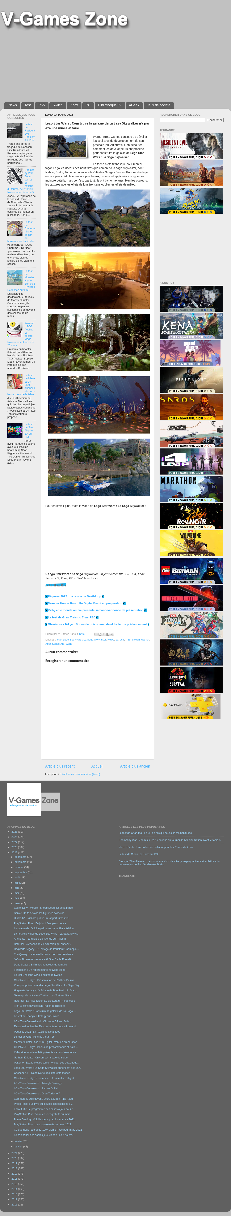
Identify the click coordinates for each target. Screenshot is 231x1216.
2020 (14, 1158)
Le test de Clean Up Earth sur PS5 (139, 854)
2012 (14, 1199)
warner (145, 639)
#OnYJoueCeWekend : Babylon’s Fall (36, 1088)
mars (18, 903)
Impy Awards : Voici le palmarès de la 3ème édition (44, 928)
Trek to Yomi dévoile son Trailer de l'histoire (39, 1005)
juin (17, 887)
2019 (14, 1163)
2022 (14, 852)
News (12, 105)
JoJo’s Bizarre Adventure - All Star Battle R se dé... (43, 959)
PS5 (41, 105)
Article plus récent (60, 766)
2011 (14, 1204)
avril (17, 898)
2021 (14, 1153)
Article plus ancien (135, 766)
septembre (21, 872)
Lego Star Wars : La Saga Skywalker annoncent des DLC (47, 1067)
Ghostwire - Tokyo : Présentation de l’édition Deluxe (44, 980)
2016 (14, 1178)
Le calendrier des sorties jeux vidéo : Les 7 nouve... (44, 1135)
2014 (14, 1189)
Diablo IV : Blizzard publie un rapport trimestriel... (42, 918)
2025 (14, 836)
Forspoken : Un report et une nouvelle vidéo (39, 969)
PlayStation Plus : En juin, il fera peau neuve (40, 923)
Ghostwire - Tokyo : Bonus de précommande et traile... (46, 1047)
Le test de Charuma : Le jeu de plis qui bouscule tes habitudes (155, 832)
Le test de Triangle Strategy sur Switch (36, 1016)
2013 (14, 1194)
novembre (21, 862)
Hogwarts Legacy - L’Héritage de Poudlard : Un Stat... (45, 990)
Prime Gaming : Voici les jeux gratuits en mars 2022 (44, 1119)
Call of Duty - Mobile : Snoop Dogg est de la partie (43, 907)
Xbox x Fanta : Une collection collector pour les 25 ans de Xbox (156, 847)
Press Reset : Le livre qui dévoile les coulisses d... (43, 1103)
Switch (58, 105)
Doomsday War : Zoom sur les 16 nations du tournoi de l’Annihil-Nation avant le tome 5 (169, 840)
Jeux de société (158, 105)
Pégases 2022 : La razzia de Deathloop (74, 596)
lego (59, 639)
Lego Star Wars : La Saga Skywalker (84, 639)
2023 (14, 847)
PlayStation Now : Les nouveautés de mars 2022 (42, 1124)
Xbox (74, 105)
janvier (19, 1146)
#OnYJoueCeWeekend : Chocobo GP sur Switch (42, 1021)
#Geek (134, 105)
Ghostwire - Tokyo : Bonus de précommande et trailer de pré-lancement (97, 624)
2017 (14, 1173)
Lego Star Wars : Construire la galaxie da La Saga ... (45, 1011)
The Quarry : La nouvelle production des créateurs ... (45, 954)
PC (88, 105)
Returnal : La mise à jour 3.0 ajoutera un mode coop (44, 1000)
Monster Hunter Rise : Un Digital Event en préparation (85, 603)
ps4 (122, 639)
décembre (21, 856)
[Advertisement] (65, 64)
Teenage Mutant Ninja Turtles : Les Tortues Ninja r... (44, 995)
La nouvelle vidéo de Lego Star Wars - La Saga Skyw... (46, 933)
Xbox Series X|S (54, 643)
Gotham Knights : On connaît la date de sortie (41, 1057)
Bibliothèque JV (109, 105)
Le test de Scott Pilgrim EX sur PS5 (29, 430)
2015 (14, 1184)
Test (28, 105)
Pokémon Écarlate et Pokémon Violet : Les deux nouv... (46, 1062)
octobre (19, 867)
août (18, 877)
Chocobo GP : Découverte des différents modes (42, 1072)
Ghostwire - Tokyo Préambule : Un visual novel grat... (45, 1078)
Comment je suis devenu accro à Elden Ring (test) (43, 1098)
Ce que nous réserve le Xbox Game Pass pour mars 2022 (48, 1129)
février (19, 1141)
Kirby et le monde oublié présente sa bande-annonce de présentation (95, 610)
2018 (14, 1168)
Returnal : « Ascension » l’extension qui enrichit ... (43, 944)
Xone (69, 643)
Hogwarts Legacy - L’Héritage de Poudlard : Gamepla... (46, 949)
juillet (18, 882)
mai (17, 893)
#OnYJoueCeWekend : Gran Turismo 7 (37, 1093)
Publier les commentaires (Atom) (81, 774)
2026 (14, 831)
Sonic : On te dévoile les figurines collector (39, 913)
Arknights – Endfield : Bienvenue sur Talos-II (40, 938)
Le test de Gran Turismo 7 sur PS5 (71, 617)
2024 (14, 842)
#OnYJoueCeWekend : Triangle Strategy (38, 1083)
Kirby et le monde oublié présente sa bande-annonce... (46, 1052)
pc (117, 639)
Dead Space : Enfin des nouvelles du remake (40, 964)
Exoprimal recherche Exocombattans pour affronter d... (46, 1026)
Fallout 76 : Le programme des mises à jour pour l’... (44, 1109)
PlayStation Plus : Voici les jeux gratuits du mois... (43, 1114)
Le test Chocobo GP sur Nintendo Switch (38, 974)
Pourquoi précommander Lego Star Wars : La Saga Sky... (47, 985)
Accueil (97, 766)
